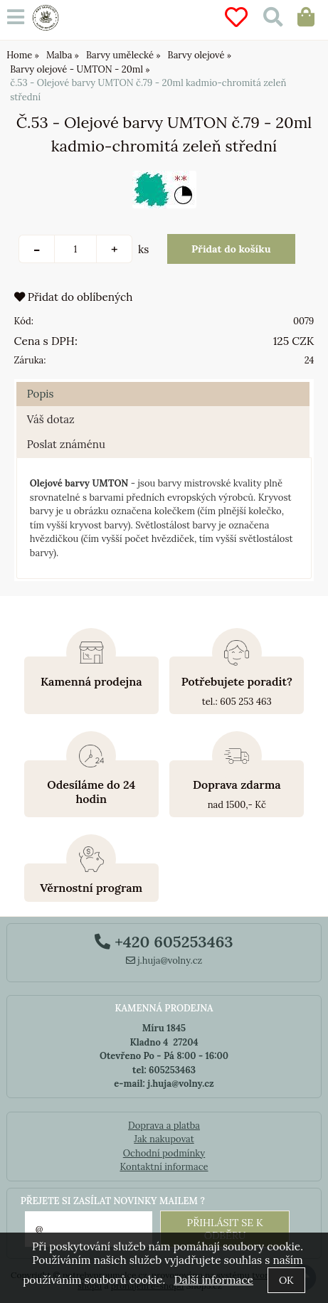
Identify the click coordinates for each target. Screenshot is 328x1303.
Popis (40, 393)
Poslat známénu (66, 444)
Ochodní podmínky (164, 1153)
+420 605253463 (164, 942)
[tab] (163, 382)
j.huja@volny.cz (164, 960)
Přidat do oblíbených (73, 297)
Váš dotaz (51, 419)
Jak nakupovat (164, 1139)
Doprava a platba (164, 1125)
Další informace (213, 1280)
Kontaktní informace (164, 1167)
